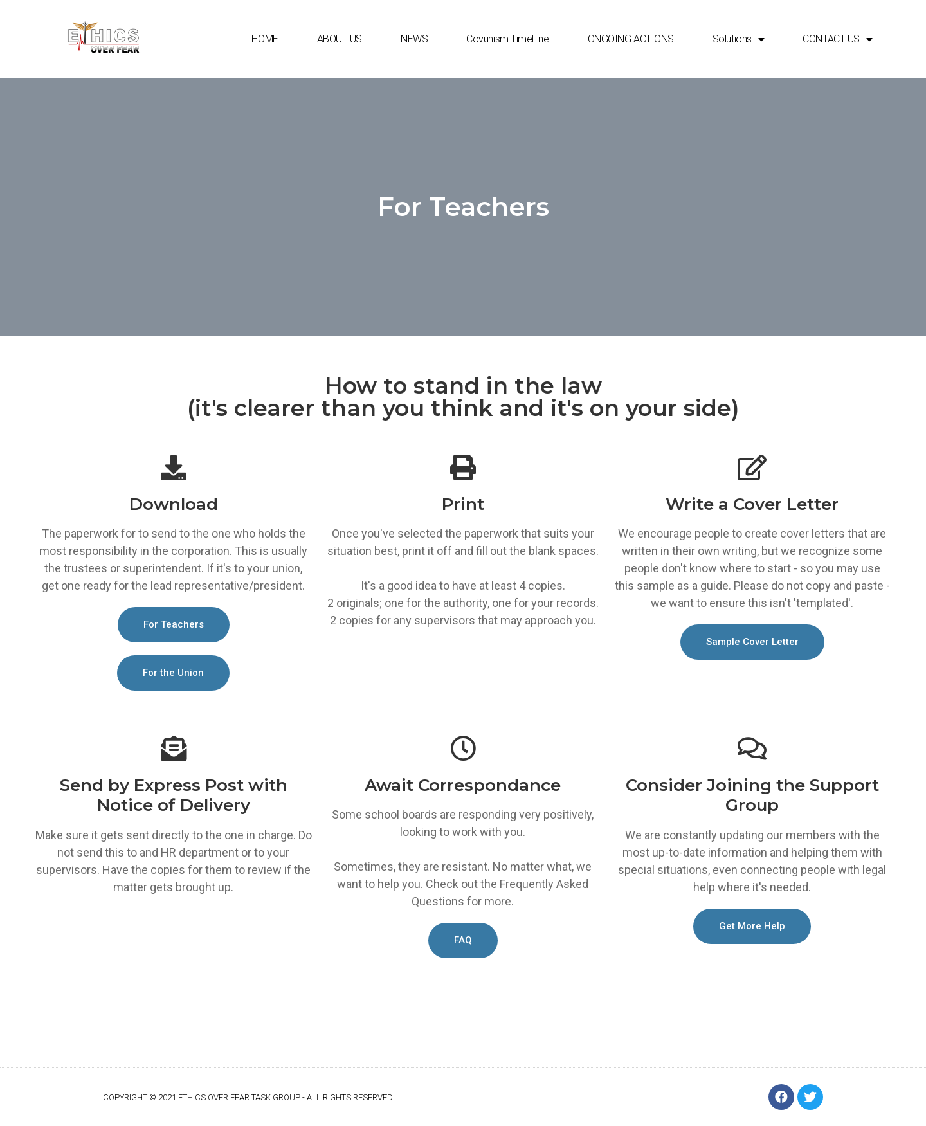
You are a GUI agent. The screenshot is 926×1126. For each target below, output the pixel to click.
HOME (264, 39)
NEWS (414, 39)
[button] (174, 624)
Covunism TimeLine (507, 39)
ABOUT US (339, 39)
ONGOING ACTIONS (631, 39)
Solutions (739, 39)
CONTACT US (837, 39)
